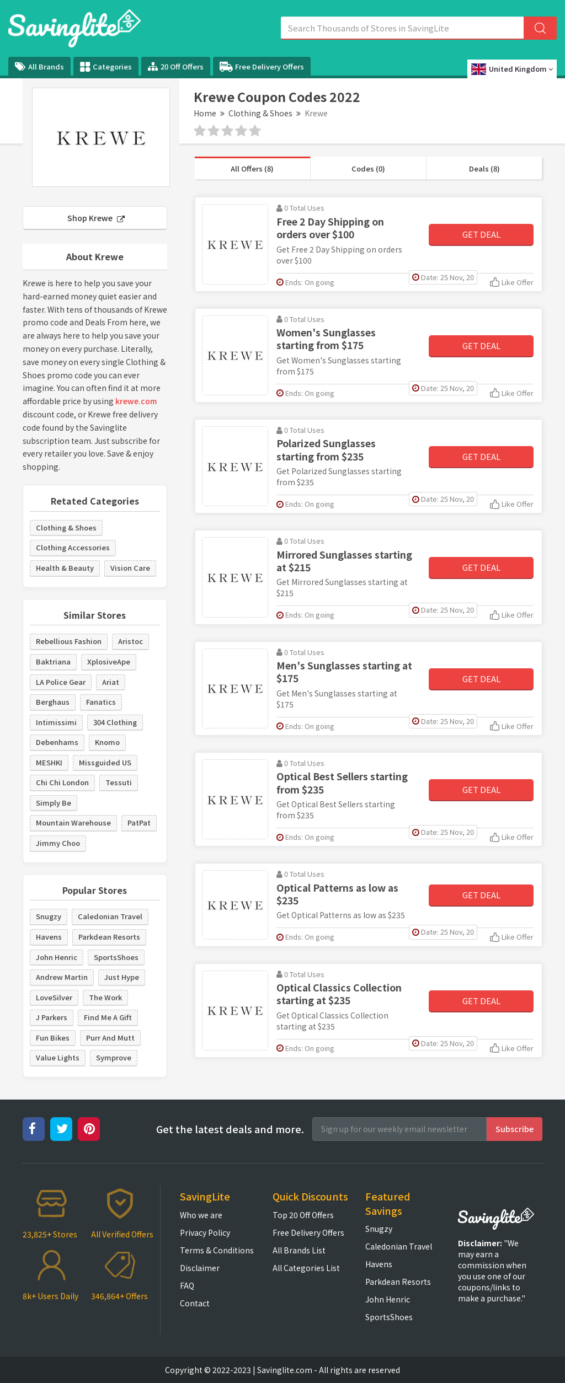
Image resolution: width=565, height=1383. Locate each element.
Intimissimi (56, 722)
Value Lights (57, 1057)
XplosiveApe (108, 661)
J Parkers (51, 1017)
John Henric (56, 957)
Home (205, 113)
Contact (195, 1303)
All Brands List (299, 1250)
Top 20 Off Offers (303, 1214)
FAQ (187, 1285)
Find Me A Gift (108, 1017)
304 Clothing (115, 722)
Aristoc (130, 641)
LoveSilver (54, 997)
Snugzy (48, 916)
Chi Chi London (62, 782)
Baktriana (53, 661)
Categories (106, 66)
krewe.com (136, 400)
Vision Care (130, 567)
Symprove (113, 1057)
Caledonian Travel (110, 916)
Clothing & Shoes (260, 113)
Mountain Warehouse (73, 822)
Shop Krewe (96, 217)
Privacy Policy (205, 1232)
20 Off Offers (176, 66)
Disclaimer (200, 1267)
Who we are (201, 1214)
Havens (49, 936)
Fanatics (101, 701)
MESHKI (49, 762)
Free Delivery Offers (262, 66)
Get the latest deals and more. (230, 1129)
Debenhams (57, 742)
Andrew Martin (62, 977)
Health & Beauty (65, 567)
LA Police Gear (61, 682)
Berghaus (53, 701)
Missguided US (105, 762)
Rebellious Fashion (69, 641)
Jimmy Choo (58, 843)
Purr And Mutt (110, 1037)
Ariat (110, 682)
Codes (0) (368, 168)
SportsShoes (116, 957)
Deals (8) (484, 168)
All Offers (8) (252, 168)
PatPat (139, 822)
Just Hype (121, 977)
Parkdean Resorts (109, 936)
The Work (105, 997)
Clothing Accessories (73, 547)
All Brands (39, 66)
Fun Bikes (53, 1037)
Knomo (107, 742)
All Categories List (306, 1267)
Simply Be (53, 802)
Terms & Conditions (217, 1250)
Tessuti (118, 782)
